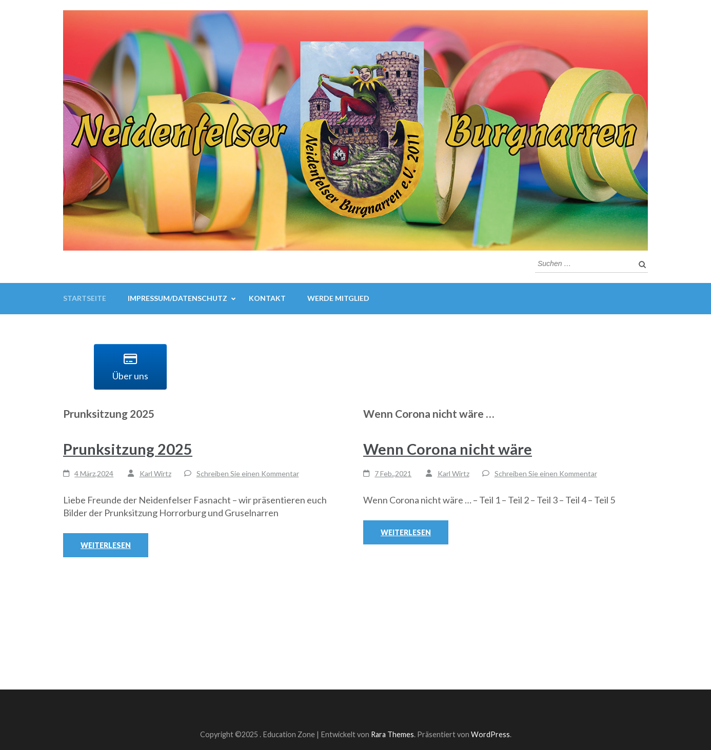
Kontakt (267, 298)
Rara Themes (392, 734)
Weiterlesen (106, 545)
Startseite (84, 298)
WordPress (490, 734)
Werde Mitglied (338, 298)
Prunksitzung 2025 (127, 449)
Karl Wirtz (155, 473)
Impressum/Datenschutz (177, 298)
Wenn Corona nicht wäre (447, 449)
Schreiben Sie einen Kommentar (247, 473)
